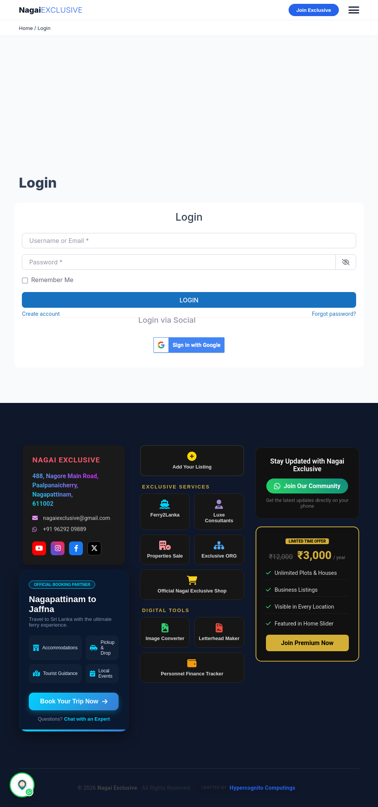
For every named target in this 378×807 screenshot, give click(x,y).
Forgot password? (334, 314)
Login (189, 300)
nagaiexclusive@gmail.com (71, 518)
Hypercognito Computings (262, 788)
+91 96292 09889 (59, 529)
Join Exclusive (313, 10)
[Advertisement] (189, 109)
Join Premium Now (307, 643)
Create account (40, 314)
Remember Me (52, 280)
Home (26, 28)
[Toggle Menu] (353, 10)
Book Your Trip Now (73, 701)
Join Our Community (307, 486)
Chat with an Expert (87, 719)
